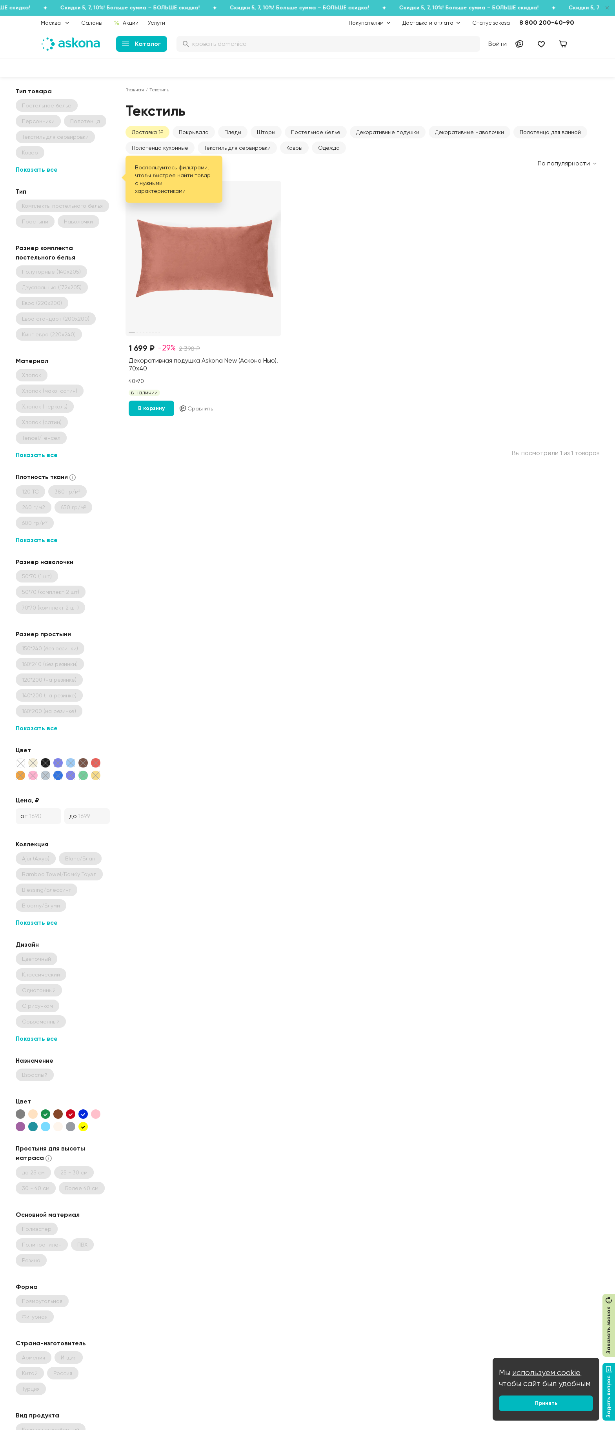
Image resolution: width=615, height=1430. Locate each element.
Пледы (232, 132)
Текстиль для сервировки (237, 148)
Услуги (156, 23)
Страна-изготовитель (51, 1343)
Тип (21, 191)
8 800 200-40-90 (546, 22)
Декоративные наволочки (469, 132)
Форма (27, 1286)
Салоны (91, 23)
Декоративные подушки (387, 132)
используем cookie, (547, 1372)
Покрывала (194, 132)
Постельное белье (315, 132)
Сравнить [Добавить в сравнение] (196, 408)
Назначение (34, 1060)
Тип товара (34, 91)
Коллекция (32, 844)
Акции (126, 23)
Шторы (266, 132)
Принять (546, 1403)
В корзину (151, 408)
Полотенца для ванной (550, 132)
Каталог (141, 43)
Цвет (23, 750)
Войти (497, 43)
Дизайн (27, 944)
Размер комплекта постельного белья (45, 252)
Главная (135, 90)
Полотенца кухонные (160, 148)
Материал (32, 361)
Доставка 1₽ (147, 132)
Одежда (329, 148)
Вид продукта (37, 1415)
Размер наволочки (44, 562)
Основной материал (48, 1214)
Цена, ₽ (27, 800)
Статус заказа (491, 23)
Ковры (294, 148)
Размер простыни (43, 634)
